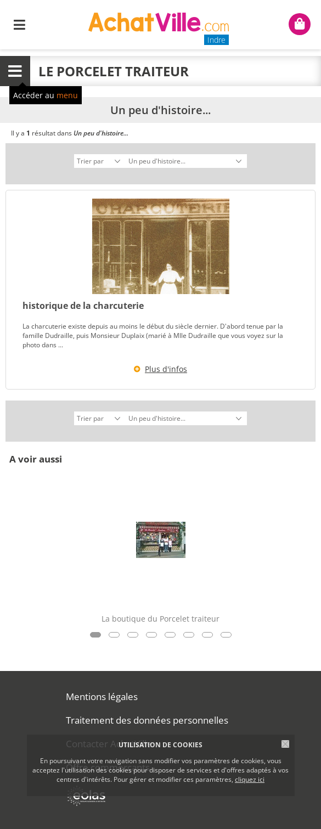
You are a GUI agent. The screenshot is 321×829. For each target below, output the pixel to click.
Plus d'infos (166, 369)
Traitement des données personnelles (147, 720)
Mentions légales (102, 696)
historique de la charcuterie (83, 306)
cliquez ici (249, 779)
